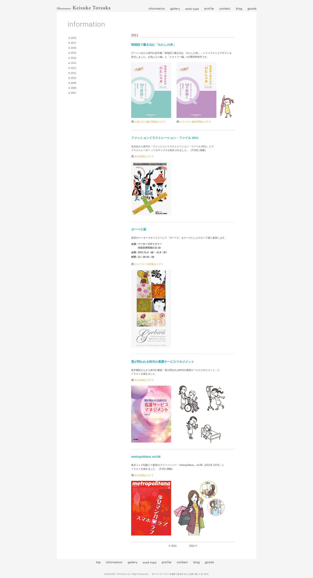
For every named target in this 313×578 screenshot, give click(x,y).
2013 (73, 63)
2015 (73, 52)
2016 (73, 47)
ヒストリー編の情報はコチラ (195, 121)
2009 (73, 83)
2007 (73, 93)
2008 (73, 88)
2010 (73, 78)
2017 (73, 42)
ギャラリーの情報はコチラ (149, 264)
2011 (73, 73)
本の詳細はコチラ (144, 156)
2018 (73, 38)
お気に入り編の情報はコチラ (150, 121)
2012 (73, 68)
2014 (73, 58)
